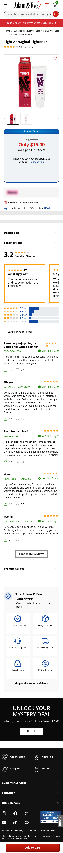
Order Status (13, 757)
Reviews (28, 46)
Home (7, 30)
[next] (57, 118)
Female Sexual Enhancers (20, 34)
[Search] (31, 14)
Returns (42, 769)
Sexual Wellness (51, 30)
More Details (37, 161)
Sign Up (31, 731)
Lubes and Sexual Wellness (27, 30)
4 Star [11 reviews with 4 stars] (23, 311)
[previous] (5, 118)
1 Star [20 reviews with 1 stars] (23, 321)
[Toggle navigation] (5, 5)
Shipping (11, 769)
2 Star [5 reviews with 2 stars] (23, 318)
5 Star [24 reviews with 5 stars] (23, 308)
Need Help (44, 757)
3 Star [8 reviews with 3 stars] (23, 315)
